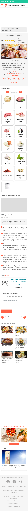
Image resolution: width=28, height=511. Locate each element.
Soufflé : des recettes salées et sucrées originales (7, 358)
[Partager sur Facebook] (9, 78)
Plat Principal (13, 29)
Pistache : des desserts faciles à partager (21, 358)
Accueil (5, 29)
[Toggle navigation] (2, 5)
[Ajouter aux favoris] (24, 78)
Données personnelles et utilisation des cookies (14, 486)
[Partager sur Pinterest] (14, 78)
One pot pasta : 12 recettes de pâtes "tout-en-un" (21, 345)
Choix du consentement (13, 503)
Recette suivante (22, 317)
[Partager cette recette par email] (4, 78)
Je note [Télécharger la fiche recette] (14, 82)
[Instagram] (20, 481)
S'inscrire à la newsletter (14, 506)
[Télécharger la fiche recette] (19, 78)
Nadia (7, 275)
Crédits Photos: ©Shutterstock (13, 501)
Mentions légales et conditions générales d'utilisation (13, 491)
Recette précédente (6, 317)
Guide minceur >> (8, 1)
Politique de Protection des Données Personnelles (13, 497)
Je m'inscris (14, 444)
